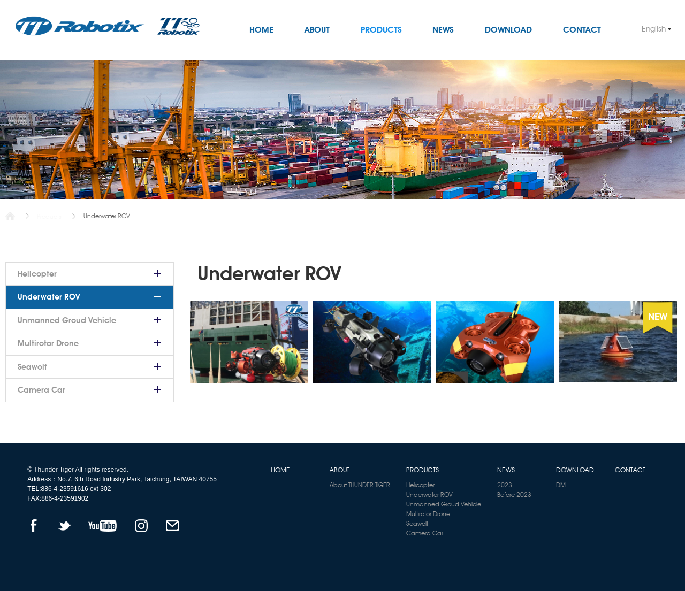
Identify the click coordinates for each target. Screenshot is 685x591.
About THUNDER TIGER (360, 485)
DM (561, 485)
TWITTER (64, 525)
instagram (141, 525)
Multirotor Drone (48, 343)
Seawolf (32, 367)
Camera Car (41, 390)
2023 (504, 485)
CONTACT (582, 30)
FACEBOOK (33, 525)
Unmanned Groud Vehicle (67, 320)
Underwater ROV (49, 297)
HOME (261, 30)
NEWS (443, 30)
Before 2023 (514, 494)
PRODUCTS (381, 30)
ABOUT (317, 30)
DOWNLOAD (508, 30)
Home (10, 216)
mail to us (172, 525)
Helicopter (37, 274)
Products (49, 216)
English (654, 29)
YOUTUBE (102, 525)
